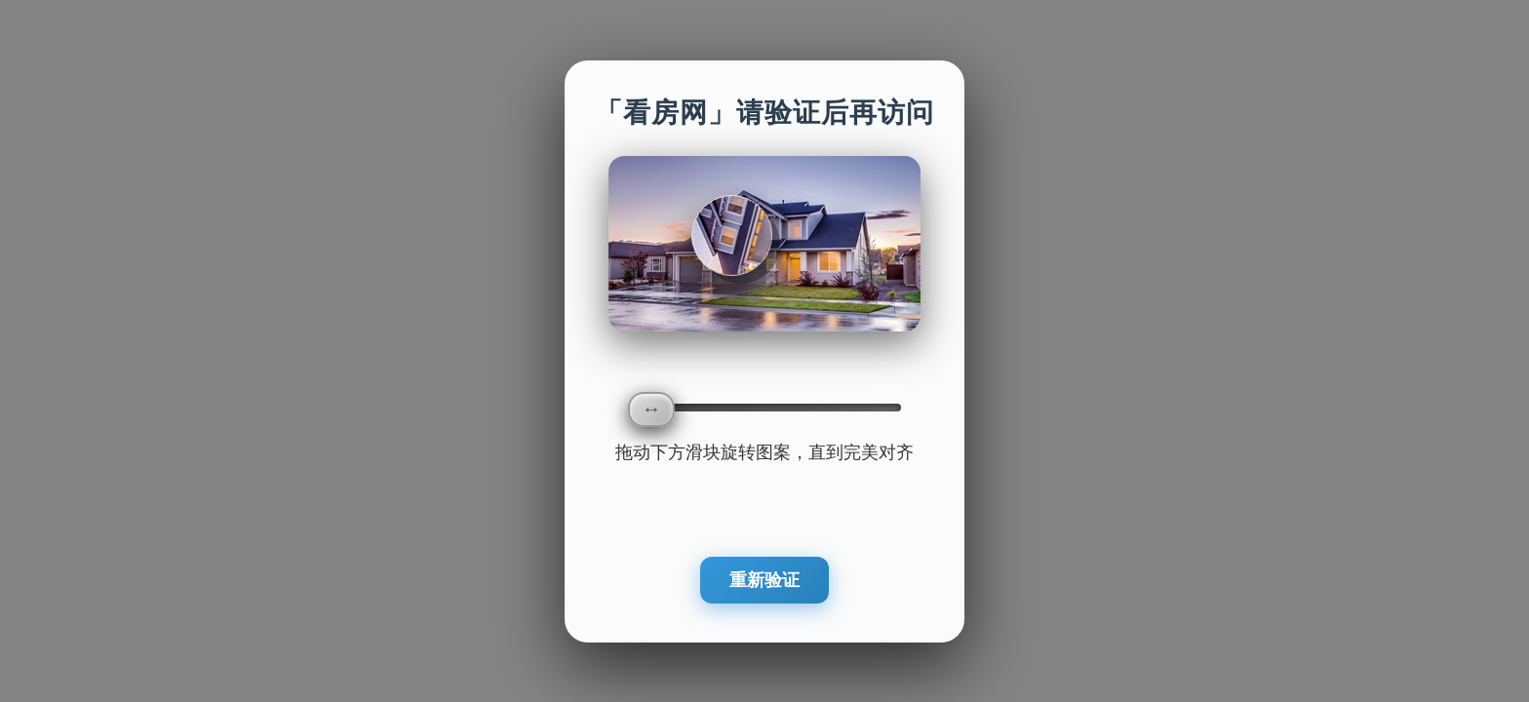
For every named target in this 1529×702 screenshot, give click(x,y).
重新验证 (764, 580)
